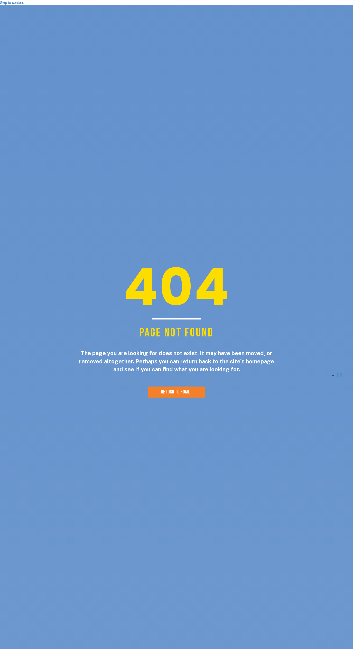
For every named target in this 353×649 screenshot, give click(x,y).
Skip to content (12, 3)
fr (340, 375)
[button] (322, 376)
